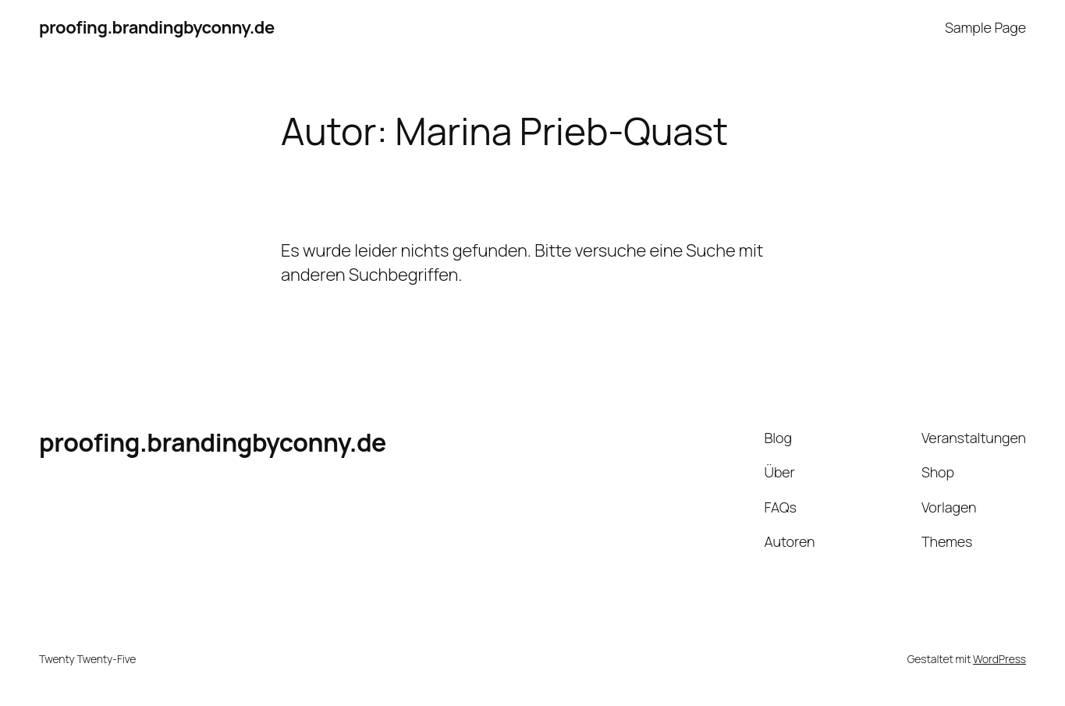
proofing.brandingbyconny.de (157, 27)
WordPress (999, 658)
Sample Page (985, 27)
